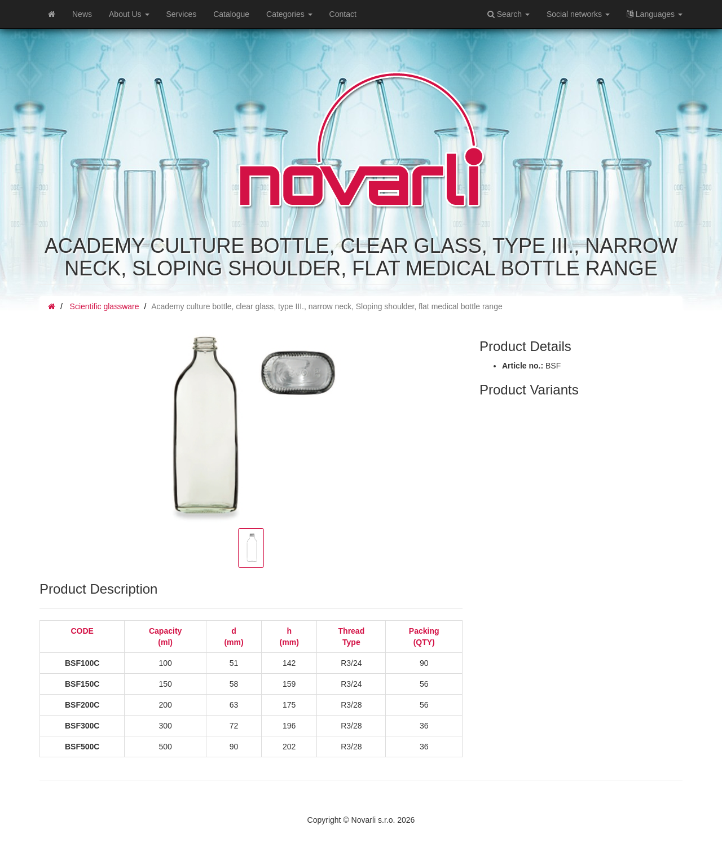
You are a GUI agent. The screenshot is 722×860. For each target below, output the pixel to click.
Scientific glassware (104, 306)
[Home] (51, 14)
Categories (289, 14)
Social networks (578, 14)
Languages (655, 14)
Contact (342, 14)
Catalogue (231, 14)
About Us (129, 14)
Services (181, 14)
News (82, 14)
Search (508, 14)
